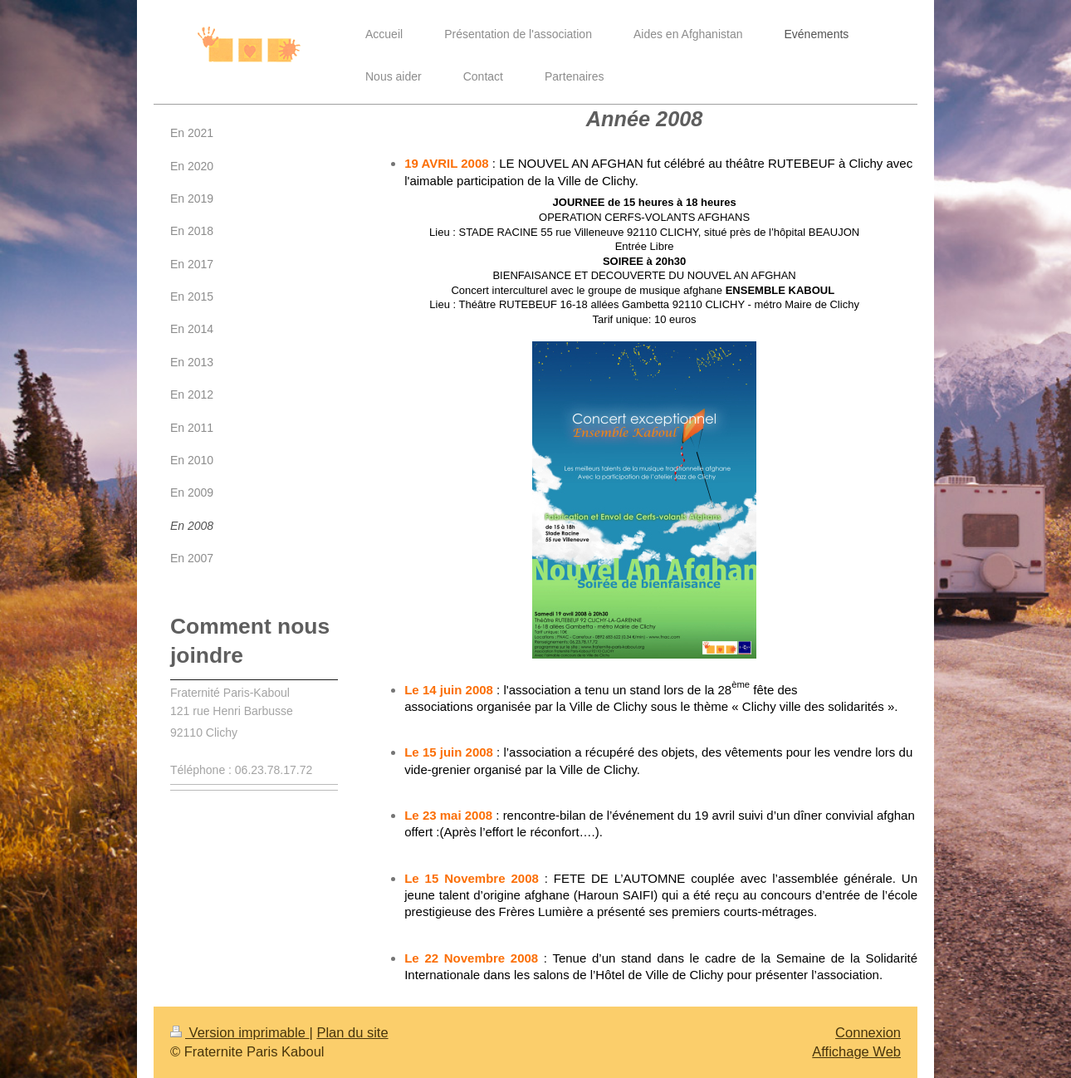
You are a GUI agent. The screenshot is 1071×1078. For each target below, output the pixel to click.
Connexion (868, 1032)
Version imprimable (239, 1032)
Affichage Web (856, 1051)
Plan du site (352, 1032)
